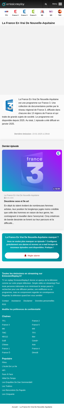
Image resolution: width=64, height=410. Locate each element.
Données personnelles (44, 301)
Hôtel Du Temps (9, 378)
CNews (5, 344)
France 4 (36, 348)
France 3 (6, 325)
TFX (34, 333)
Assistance (16, 301)
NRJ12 (5, 337)
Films (4, 362)
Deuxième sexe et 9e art (16, 201)
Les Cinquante (8, 394)
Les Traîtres (7, 386)
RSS (4, 304)
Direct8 (35, 352)
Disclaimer (27, 301)
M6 (3, 329)
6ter (33, 337)
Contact (5, 301)
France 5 (36, 325)
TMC (4, 333)
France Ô (6, 352)
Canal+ (35, 341)
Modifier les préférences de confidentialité (21, 309)
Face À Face (7, 374)
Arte (34, 344)
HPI (3, 370)
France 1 (6, 348)
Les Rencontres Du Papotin (13, 390)
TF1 (3, 321)
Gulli (4, 341)
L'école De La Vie (9, 366)
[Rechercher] (46, 4)
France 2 (36, 321)
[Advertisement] (32, 60)
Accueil (15, 407)
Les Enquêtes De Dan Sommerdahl (17, 382)
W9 (33, 329)
